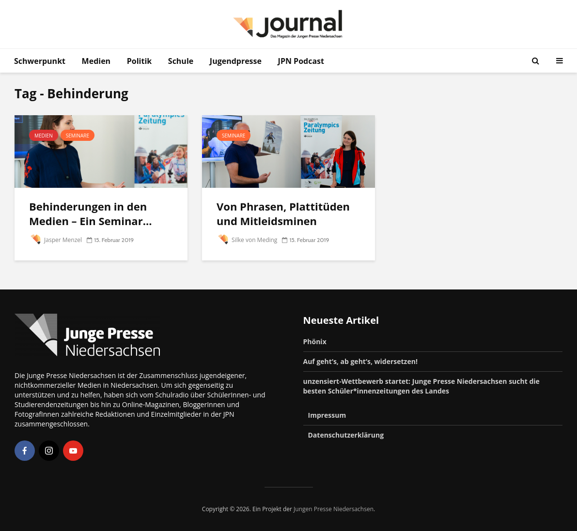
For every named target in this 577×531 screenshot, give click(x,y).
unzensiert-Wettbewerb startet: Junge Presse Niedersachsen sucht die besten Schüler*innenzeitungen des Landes (421, 386)
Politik (139, 61)
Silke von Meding (247, 240)
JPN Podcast (301, 61)
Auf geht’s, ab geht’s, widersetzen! (360, 361)
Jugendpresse (236, 61)
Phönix (315, 341)
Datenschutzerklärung (346, 435)
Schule (180, 61)
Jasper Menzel (55, 240)
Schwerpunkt (39, 61)
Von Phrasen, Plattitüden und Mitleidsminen (283, 213)
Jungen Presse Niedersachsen (334, 509)
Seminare (77, 135)
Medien (96, 61)
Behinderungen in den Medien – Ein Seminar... (90, 213)
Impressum (327, 415)
